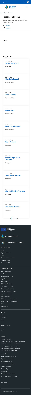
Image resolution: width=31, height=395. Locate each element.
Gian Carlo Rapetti (12, 79)
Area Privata (4, 382)
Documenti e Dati (5, 263)
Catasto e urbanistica (6, 284)
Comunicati (4, 317)
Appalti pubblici (5, 279)
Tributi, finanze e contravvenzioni (9, 301)
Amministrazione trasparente (8, 364)
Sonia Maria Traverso (13, 175)
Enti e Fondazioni (5, 260)
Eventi (2, 331)
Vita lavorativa (4, 306)
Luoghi (2, 328)
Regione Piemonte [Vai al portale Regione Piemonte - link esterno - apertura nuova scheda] (6, 2)
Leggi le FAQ (4, 354)
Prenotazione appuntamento (8, 356)
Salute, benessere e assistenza (9, 299)
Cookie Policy (4, 369)
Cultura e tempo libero (7, 286)
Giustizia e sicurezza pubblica (8, 291)
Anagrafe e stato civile (7, 276)
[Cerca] (27, 7)
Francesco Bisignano (13, 126)
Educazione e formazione (7, 289)
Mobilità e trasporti (6, 296)
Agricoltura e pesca (6, 271)
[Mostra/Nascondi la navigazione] (3, 7)
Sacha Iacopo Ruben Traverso (12, 158)
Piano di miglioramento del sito (9, 376)
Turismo (3, 304)
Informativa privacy (6, 366)
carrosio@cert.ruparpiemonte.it (12, 349)
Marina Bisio (9, 110)
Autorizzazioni (4, 281)
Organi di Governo (5, 253)
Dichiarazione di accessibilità (8, 374)
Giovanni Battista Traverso (15, 191)
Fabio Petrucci (10, 142)
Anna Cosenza (10, 94)
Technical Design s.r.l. (11, 391)
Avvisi (2, 320)
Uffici (2, 250)
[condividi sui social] (6, 25)
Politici (2, 255)
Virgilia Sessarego (11, 63)
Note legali (4, 371)
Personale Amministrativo (7, 258)
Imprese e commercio (6, 294)
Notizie (3, 315)
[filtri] (19, 41)
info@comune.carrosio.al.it (11, 347)
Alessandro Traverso (12, 206)
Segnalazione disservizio (7, 359)
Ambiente (3, 274)
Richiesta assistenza (6, 361)
